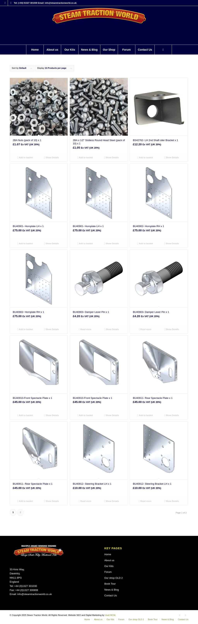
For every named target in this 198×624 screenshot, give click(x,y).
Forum (108, 571)
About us (109, 560)
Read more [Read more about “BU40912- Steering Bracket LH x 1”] (85, 501)
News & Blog (111, 589)
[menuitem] (35, 49)
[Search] (163, 49)
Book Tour (110, 583)
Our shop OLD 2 (113, 577)
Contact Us (110, 595)
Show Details (51, 157)
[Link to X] (11, 3)
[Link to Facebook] (5, 3)
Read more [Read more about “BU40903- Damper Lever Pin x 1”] (85, 329)
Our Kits (109, 566)
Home (107, 554)
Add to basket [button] (25, 157)
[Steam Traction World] (99, 25)
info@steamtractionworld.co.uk (34, 594)
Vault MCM (110, 615)
